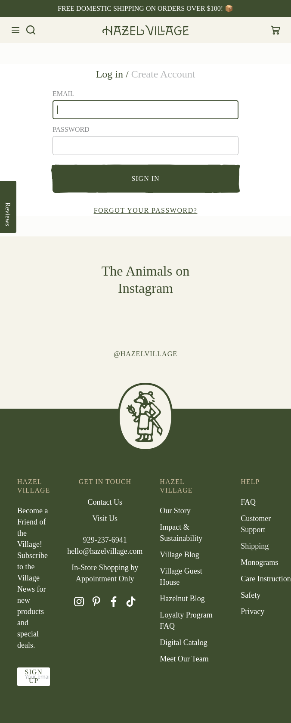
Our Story (175, 510)
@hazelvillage (145, 353)
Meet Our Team (184, 659)
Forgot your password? (146, 210)
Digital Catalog (183, 642)
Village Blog (179, 554)
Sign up (33, 676)
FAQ (248, 502)
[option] (145, 8)
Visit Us (105, 518)
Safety (250, 595)
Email (63, 93)
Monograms (259, 562)
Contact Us (105, 502)
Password (71, 129)
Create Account (163, 74)
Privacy (252, 611)
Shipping (255, 546)
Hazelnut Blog (182, 598)
